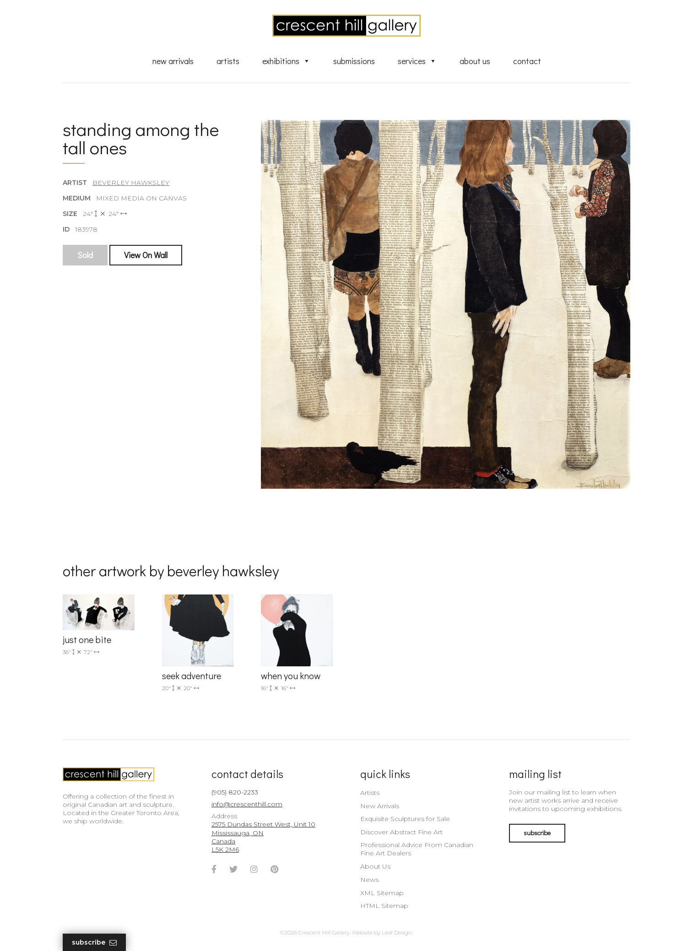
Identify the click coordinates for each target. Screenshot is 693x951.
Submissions (354, 60)
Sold (85, 254)
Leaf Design (397, 932)
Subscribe (94, 942)
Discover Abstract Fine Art (401, 832)
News (369, 879)
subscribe (537, 832)
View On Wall (146, 254)
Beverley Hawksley (130, 182)
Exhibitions (286, 60)
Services (417, 60)
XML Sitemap (382, 893)
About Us (475, 60)
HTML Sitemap (384, 906)
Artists (228, 60)
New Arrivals (173, 60)
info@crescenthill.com (246, 804)
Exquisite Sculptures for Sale (405, 819)
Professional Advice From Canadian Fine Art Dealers (416, 849)
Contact (527, 60)
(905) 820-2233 (234, 792)
